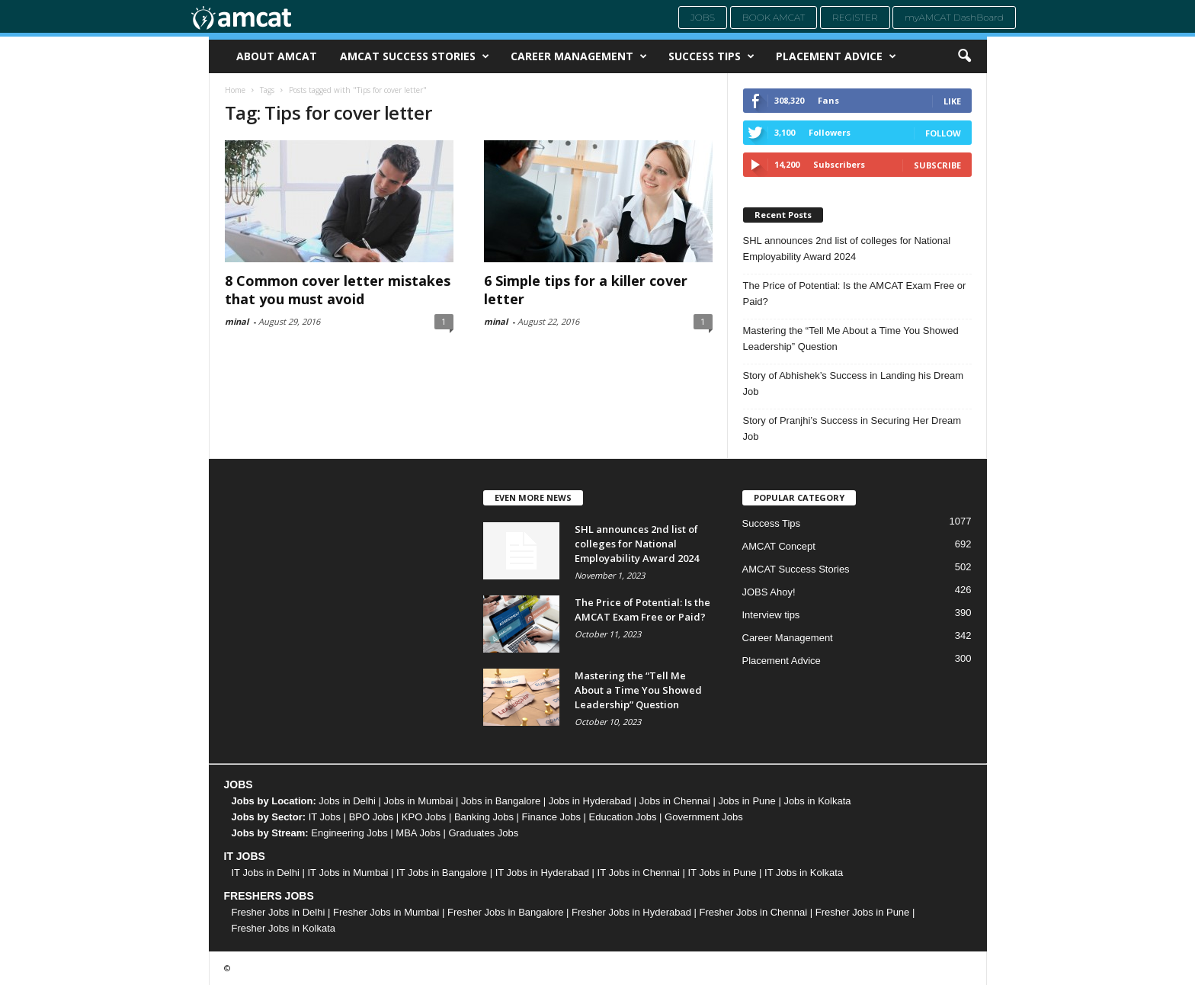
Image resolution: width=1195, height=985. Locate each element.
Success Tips (711, 56)
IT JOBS (244, 856)
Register (855, 17)
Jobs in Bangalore (500, 801)
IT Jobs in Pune (721, 872)
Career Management (579, 56)
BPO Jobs (371, 817)
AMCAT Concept (778, 546)
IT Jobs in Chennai (639, 872)
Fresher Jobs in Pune (862, 912)
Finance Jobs (551, 817)
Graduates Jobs (484, 833)
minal (236, 321)
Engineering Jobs (349, 833)
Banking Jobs (484, 817)
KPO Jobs (424, 817)
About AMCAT (276, 56)
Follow (943, 133)
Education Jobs (623, 817)
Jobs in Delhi (347, 801)
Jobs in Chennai (674, 801)
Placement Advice (836, 56)
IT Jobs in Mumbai (347, 872)
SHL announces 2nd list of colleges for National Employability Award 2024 (847, 248)
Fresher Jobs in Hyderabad (631, 912)
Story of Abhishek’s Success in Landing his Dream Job (853, 383)
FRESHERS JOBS (269, 896)
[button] (964, 56)
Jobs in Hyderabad (590, 801)
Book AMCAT (774, 17)
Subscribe (937, 165)
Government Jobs (704, 817)
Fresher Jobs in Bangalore (505, 912)
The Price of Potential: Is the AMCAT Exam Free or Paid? (854, 293)
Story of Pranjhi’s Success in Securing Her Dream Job (852, 428)
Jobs (702, 17)
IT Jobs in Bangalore (441, 872)
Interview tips (771, 615)
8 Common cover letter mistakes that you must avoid (337, 289)
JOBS (238, 784)
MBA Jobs (418, 833)
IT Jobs (325, 817)
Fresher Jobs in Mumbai (386, 912)
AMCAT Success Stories (414, 56)
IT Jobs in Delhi (266, 872)
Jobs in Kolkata (817, 801)
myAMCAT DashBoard (954, 17)
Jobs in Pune (747, 801)
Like (952, 101)
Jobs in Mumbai (418, 801)
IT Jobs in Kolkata (803, 872)
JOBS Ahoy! (769, 592)
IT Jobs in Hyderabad (542, 872)
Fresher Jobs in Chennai (754, 912)
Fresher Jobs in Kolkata (284, 928)
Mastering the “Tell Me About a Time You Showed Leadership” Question (851, 338)
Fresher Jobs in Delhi (278, 912)
